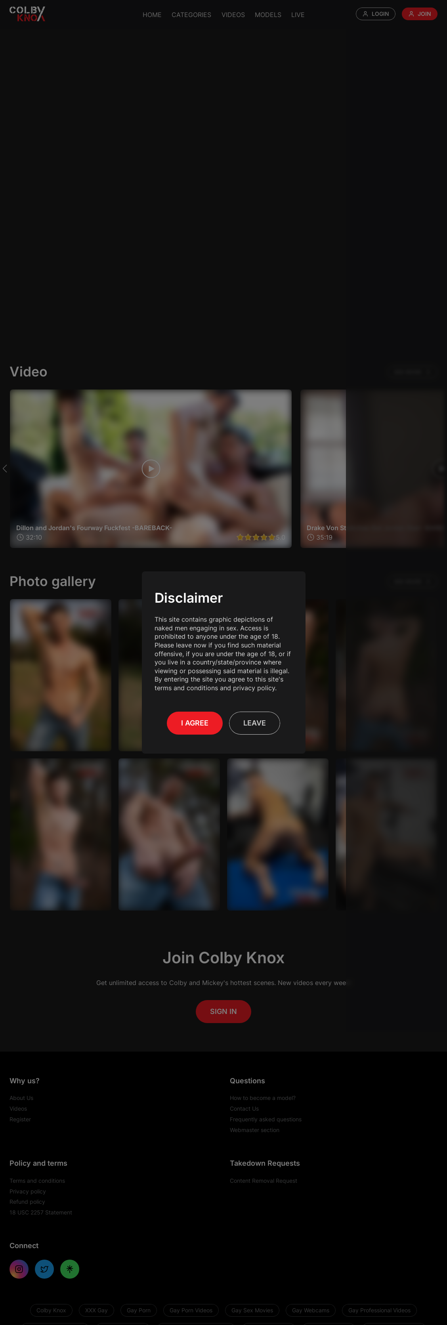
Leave (254, 723)
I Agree (194, 723)
